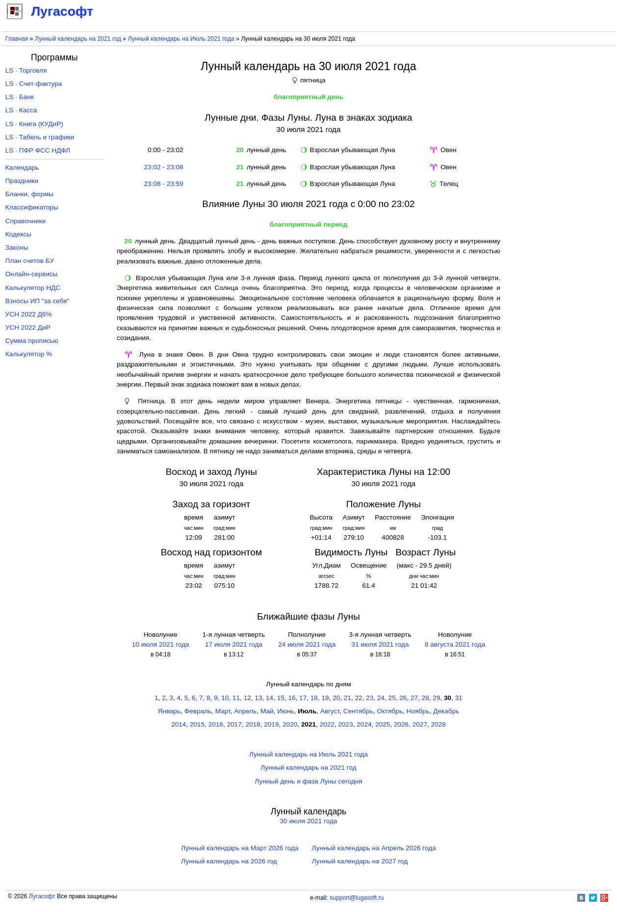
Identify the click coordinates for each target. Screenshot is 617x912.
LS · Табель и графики (40, 137)
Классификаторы (31, 207)
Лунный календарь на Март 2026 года (239, 848)
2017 (234, 724)
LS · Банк (19, 97)
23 (369, 698)
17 (303, 698)
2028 (438, 724)
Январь (169, 711)
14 (269, 698)
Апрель (245, 711)
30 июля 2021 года (308, 821)
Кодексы (18, 234)
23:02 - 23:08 (163, 167)
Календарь (22, 167)
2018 (252, 724)
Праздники (21, 180)
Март (223, 711)
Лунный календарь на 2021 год (78, 38)
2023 (345, 724)
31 (459, 698)
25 (392, 698)
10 (225, 698)
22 (358, 698)
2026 (401, 724)
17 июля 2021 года (233, 644)
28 (425, 698)
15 (280, 698)
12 (247, 698)
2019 (271, 724)
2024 (364, 724)
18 (314, 698)
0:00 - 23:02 (163, 150)
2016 (215, 724)
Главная (16, 38)
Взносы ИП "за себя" (37, 301)
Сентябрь (358, 711)
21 (347, 698)
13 (258, 698)
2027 (419, 724)
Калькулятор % (28, 354)
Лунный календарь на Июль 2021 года (181, 38)
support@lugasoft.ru (357, 897)
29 (436, 698)
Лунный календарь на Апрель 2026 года (374, 848)
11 (236, 698)
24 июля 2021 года (306, 644)
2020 (290, 724)
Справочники (25, 221)
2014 (178, 724)
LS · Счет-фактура (33, 83)
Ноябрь (418, 711)
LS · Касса (21, 110)
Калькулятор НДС (32, 287)
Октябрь (390, 711)
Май (267, 711)
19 (325, 698)
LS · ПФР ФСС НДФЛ (37, 150)
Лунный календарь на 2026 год (229, 861)
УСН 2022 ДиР (28, 327)
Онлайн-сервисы (31, 274)
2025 (382, 724)
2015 (197, 724)
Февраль (197, 711)
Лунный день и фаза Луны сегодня (308, 781)
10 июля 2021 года (160, 644)
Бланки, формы (29, 194)
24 (381, 698)
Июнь (285, 711)
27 (414, 698)
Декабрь (446, 711)
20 (336, 698)
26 (403, 698)
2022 (327, 724)
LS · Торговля (26, 70)
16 (291, 698)
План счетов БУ (29, 260)
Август (329, 711)
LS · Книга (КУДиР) (34, 124)
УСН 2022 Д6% (28, 314)
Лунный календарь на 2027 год (360, 861)
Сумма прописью (31, 340)
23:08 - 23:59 (163, 183)
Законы (16, 247)
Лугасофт (42, 896)
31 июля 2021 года (380, 644)
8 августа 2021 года (455, 644)
